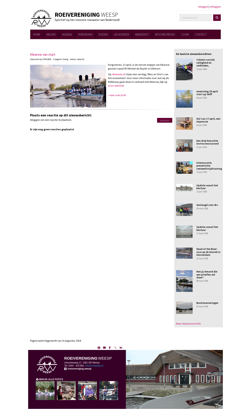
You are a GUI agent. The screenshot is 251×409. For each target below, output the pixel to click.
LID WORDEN (121, 34)
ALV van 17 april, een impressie (208, 120)
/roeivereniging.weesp (77, 368)
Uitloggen (215, 6)
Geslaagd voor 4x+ (207, 205)
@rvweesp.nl (94, 365)
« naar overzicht (117, 95)
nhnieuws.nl (118, 74)
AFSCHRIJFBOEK (165, 34)
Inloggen (203, 6)
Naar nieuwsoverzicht (188, 323)
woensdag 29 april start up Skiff (207, 93)
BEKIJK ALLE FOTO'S (49, 379)
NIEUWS (51, 34)
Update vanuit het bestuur (207, 187)
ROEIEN (103, 34)
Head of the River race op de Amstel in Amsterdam (208, 252)
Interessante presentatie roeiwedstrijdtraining (209, 165)
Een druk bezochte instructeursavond (207, 142)
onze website (116, 85)
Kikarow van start (42, 54)
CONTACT (201, 34)
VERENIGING (85, 34)
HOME (36, 34)
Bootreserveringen (207, 303)
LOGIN (185, 34)
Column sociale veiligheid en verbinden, (205, 62)
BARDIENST (142, 34)
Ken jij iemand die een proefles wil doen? (206, 274)
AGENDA (67, 34)
